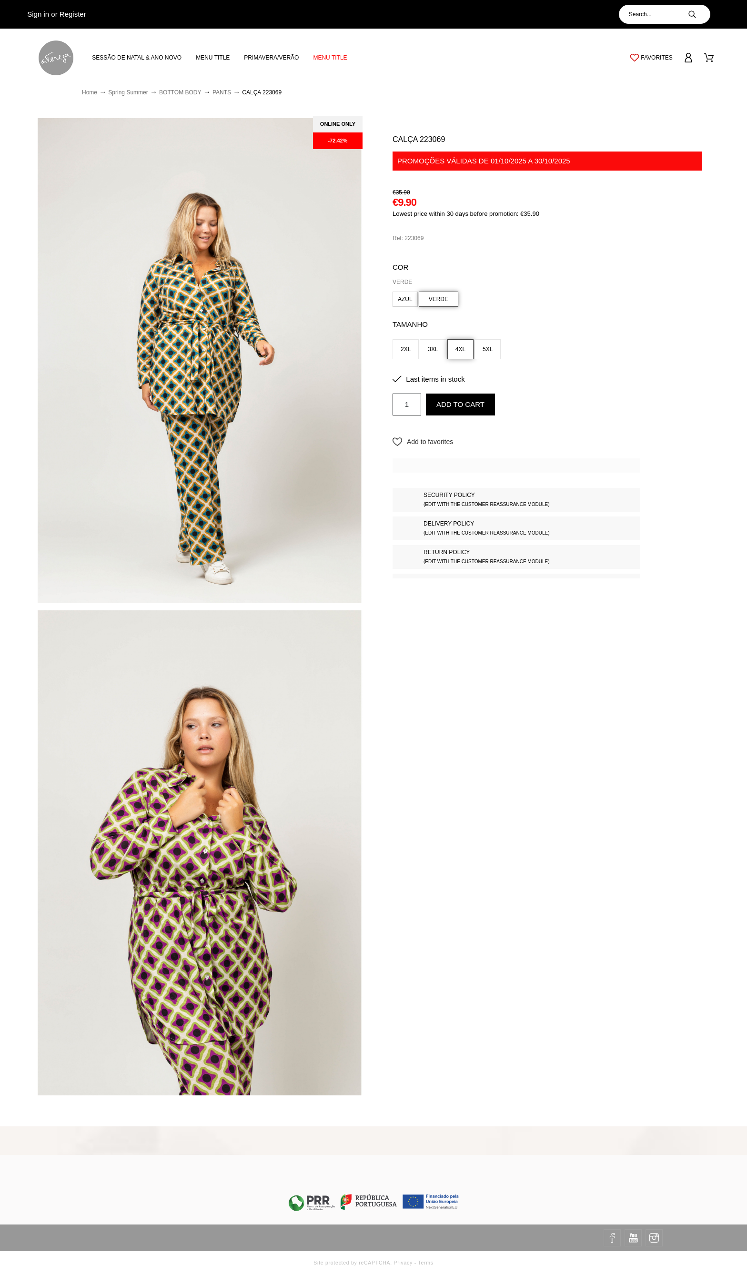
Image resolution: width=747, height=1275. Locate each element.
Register (73, 14)
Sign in (38, 14)
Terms (425, 1262)
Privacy (403, 1262)
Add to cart (460, 404)
